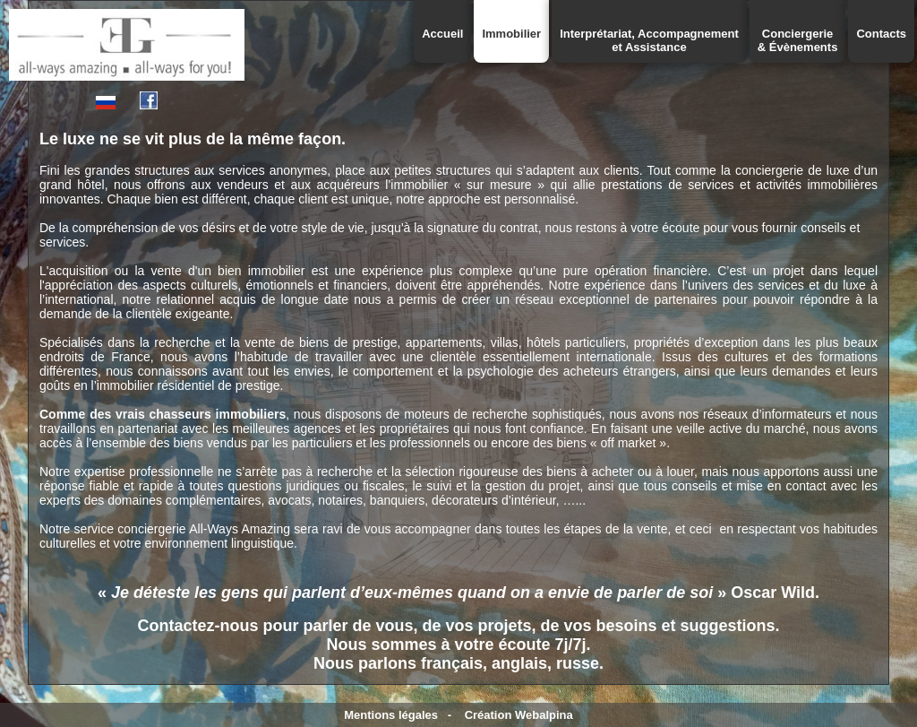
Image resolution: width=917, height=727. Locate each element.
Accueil (442, 33)
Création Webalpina (519, 715)
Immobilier (511, 33)
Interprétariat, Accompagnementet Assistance (649, 40)
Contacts (881, 33)
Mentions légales (391, 715)
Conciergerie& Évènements (798, 40)
